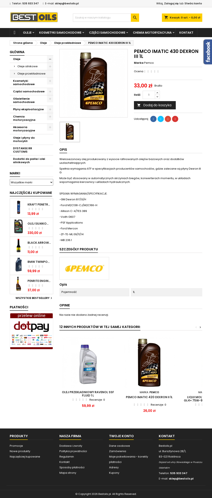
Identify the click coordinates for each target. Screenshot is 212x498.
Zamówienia (117, 451)
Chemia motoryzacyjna (152, 33)
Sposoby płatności (71, 467)
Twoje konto (121, 436)
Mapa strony (67, 473)
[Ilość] (149, 95)
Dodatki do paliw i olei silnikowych (29, 160)
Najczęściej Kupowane (31, 192)
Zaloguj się (171, 3)
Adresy (114, 467)
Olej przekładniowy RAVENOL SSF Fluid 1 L (88, 394)
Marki (15, 173)
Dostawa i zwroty (70, 446)
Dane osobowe (119, 446)
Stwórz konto (193, 3)
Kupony (114, 473)
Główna (17, 52)
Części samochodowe (107, 33)
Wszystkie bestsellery (34, 298)
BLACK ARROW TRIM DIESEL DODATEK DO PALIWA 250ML (39, 242)
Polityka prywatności (73, 451)
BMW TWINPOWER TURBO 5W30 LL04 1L (39, 261)
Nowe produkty (20, 451)
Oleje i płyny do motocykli (24, 139)
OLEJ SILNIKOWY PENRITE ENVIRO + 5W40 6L (39, 223)
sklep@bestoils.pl (67, 3)
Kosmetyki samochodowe (60, 33)
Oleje (27, 33)
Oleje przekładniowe (31, 74)
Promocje (16, 446)
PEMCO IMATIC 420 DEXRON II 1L (149, 397)
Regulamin (66, 457)
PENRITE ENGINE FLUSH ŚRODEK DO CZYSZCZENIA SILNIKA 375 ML (39, 281)
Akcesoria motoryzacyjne (24, 128)
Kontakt (186, 33)
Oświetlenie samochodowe (24, 100)
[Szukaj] (106, 17)
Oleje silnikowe (27, 66)
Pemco (149, 63)
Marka (138, 63)
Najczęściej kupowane (25, 457)
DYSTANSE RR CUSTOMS (22, 150)
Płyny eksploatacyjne (28, 109)
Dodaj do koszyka (154, 105)
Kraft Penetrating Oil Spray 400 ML (39, 204)
